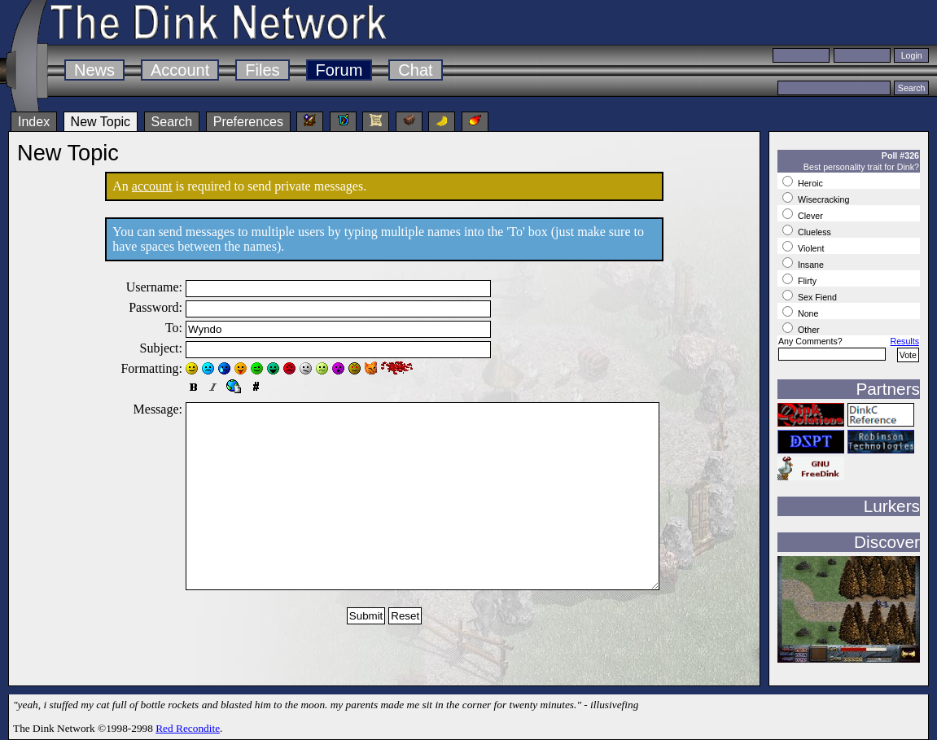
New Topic (101, 122)
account (152, 186)
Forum (339, 70)
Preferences (248, 122)
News (94, 70)
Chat (415, 70)
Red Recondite (187, 728)
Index (34, 122)
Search (172, 122)
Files (262, 70)
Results (904, 341)
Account (180, 70)
